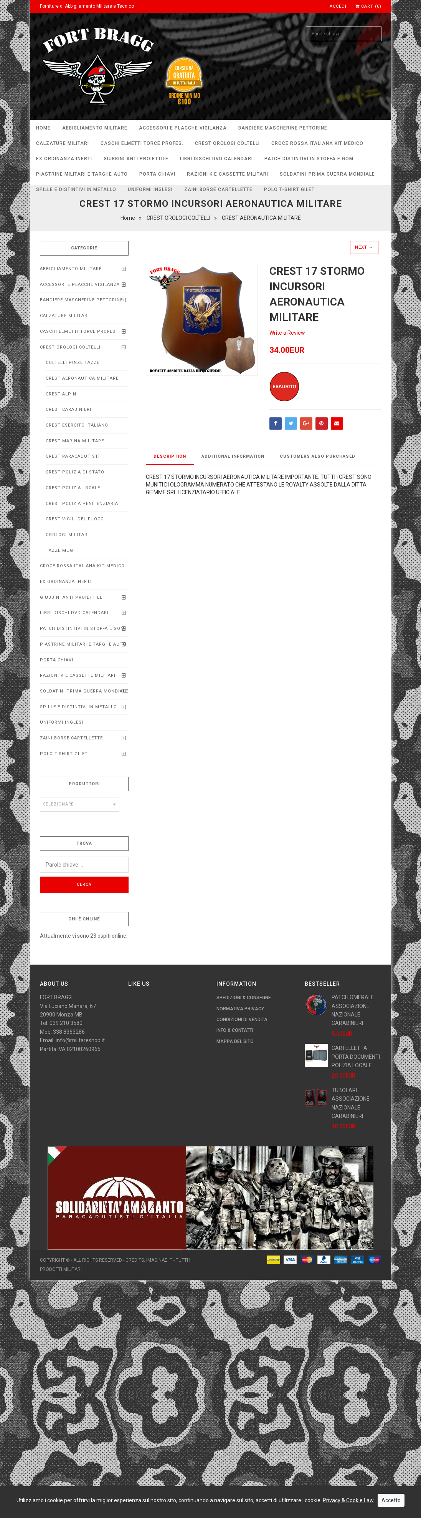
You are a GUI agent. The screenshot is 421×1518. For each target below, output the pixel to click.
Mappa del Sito (235, 1041)
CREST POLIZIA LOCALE (73, 487)
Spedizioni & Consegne (243, 997)
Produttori (84, 783)
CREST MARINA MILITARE (75, 440)
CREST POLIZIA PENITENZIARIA (82, 503)
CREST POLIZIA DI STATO (75, 472)
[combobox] (80, 804)
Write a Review (287, 333)
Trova (84, 843)
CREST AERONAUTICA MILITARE (82, 378)
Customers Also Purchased (317, 456)
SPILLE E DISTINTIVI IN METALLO (76, 189)
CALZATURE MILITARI (62, 143)
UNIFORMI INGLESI (150, 189)
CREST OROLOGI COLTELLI (227, 143)
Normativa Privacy (240, 1008)
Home (43, 128)
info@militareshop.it (80, 1040)
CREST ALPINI (62, 394)
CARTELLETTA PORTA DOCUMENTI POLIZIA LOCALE (356, 1056)
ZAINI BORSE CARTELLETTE (218, 189)
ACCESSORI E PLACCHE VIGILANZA (183, 128)
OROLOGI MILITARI (67, 534)
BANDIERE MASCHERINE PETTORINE (282, 128)
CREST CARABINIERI (68, 409)
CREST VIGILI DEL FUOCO (75, 519)
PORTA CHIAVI (157, 174)
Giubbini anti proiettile (136, 158)
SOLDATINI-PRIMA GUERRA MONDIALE (327, 174)
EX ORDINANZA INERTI (64, 158)
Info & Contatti (234, 1030)
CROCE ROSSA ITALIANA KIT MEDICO (317, 143)
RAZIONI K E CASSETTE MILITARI (227, 174)
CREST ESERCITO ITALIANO (77, 425)
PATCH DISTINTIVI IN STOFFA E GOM (308, 158)
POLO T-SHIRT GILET (289, 189)
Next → (364, 247)
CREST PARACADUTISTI (73, 456)
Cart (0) (368, 6)
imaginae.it (159, 1260)
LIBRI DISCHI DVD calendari (216, 158)
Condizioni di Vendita (241, 1019)
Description (170, 456)
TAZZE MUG (59, 550)
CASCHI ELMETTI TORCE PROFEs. (142, 143)
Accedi (338, 6)
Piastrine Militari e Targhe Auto (82, 174)
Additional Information (232, 456)
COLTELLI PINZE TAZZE (72, 362)
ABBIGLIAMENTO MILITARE (94, 128)
